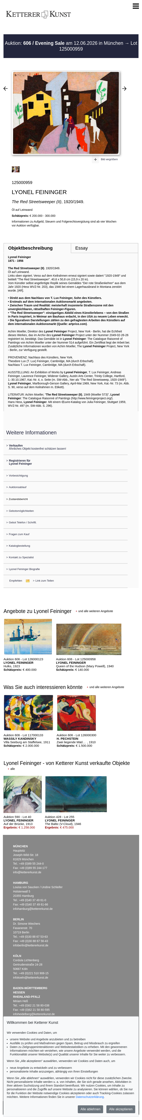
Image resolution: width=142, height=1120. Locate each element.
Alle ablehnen (90, 1109)
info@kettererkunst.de (27, 872)
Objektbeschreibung (30, 248)
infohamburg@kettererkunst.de (32, 908)
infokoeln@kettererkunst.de (30, 977)
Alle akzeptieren (121, 1109)
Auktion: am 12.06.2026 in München (65, 43)
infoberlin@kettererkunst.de (30, 945)
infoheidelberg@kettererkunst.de (34, 1014)
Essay (81, 248)
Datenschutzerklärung (90, 1097)
